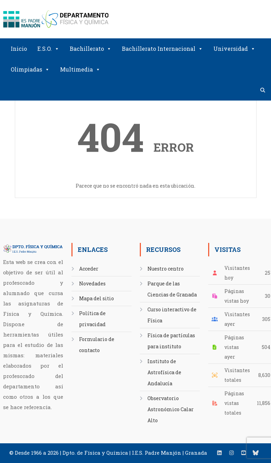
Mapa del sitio (96, 298)
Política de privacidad (92, 319)
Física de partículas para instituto (171, 341)
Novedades (92, 283)
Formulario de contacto (96, 344)
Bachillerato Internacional (162, 48)
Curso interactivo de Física (171, 315)
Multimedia (80, 69)
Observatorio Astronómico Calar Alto (170, 409)
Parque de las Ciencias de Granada (172, 289)
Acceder (88, 268)
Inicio (19, 48)
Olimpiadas (30, 69)
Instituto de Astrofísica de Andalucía (164, 372)
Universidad (234, 48)
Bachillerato (91, 48)
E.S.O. (48, 48)
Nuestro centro (165, 268)
